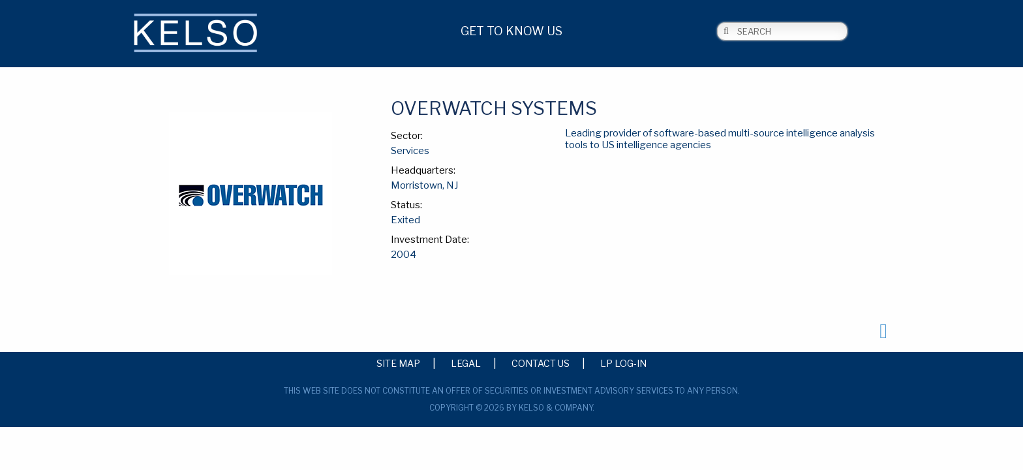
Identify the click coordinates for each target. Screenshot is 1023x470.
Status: (406, 205)
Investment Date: (430, 239)
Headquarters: (423, 170)
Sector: (407, 136)
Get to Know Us (511, 31)
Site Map (398, 363)
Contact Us (541, 363)
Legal (466, 363)
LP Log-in (623, 363)
